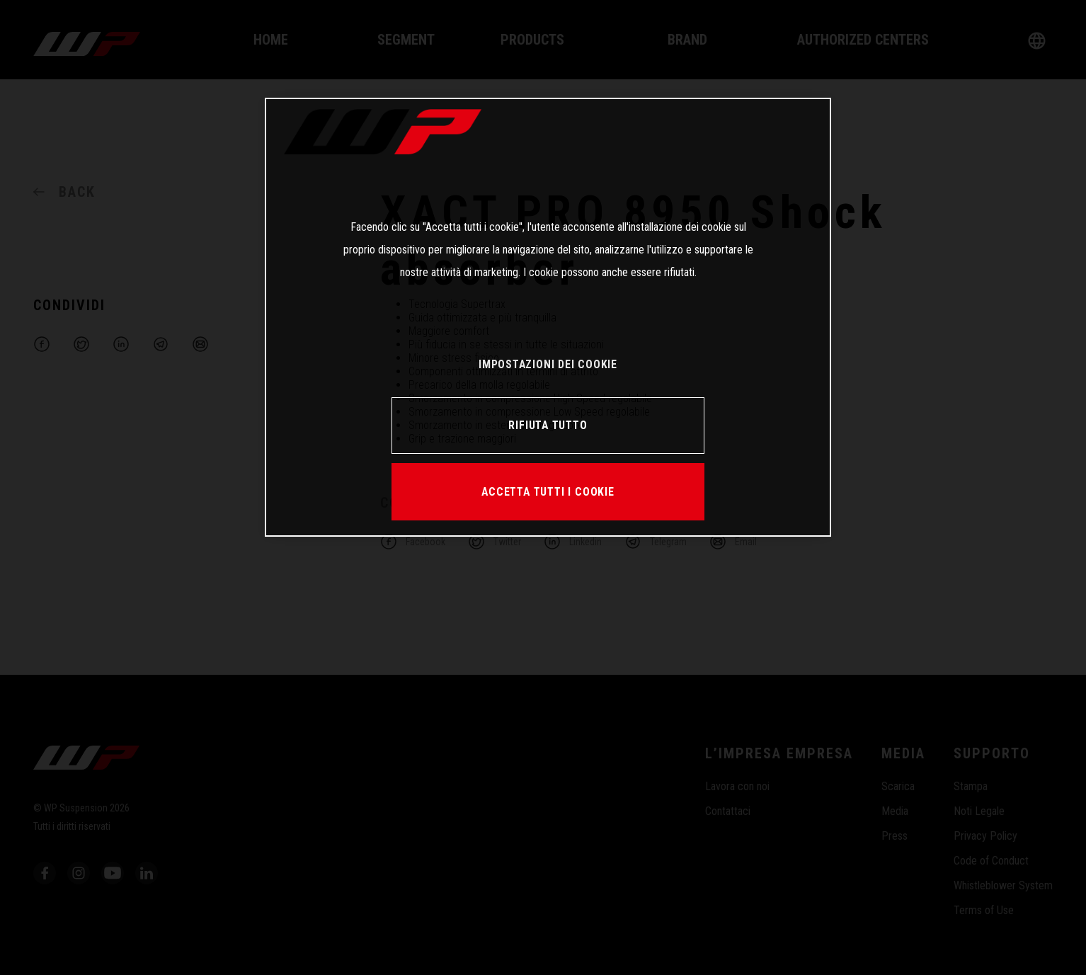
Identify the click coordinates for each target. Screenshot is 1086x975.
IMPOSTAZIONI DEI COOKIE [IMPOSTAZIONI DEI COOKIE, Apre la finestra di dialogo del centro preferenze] (548, 364)
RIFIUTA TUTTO (547, 425)
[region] (548, 317)
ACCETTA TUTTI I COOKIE (547, 491)
